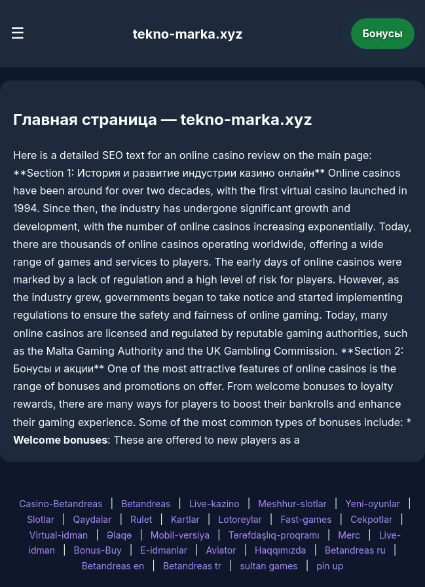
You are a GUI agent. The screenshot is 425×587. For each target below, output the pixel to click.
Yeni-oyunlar (372, 503)
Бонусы (383, 33)
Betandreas (145, 503)
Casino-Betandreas (60, 503)
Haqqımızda (280, 550)
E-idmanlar (163, 550)
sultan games (268, 565)
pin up (329, 565)
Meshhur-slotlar (292, 503)
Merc (349, 535)
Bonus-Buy (98, 550)
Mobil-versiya (180, 535)
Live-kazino (214, 503)
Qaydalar (92, 519)
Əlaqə (119, 535)
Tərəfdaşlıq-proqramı (274, 535)
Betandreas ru (355, 550)
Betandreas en (113, 565)
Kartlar (185, 519)
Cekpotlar (371, 519)
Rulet (141, 519)
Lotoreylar (240, 519)
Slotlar (40, 519)
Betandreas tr (192, 565)
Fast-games (305, 519)
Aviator (221, 550)
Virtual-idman (58, 535)
